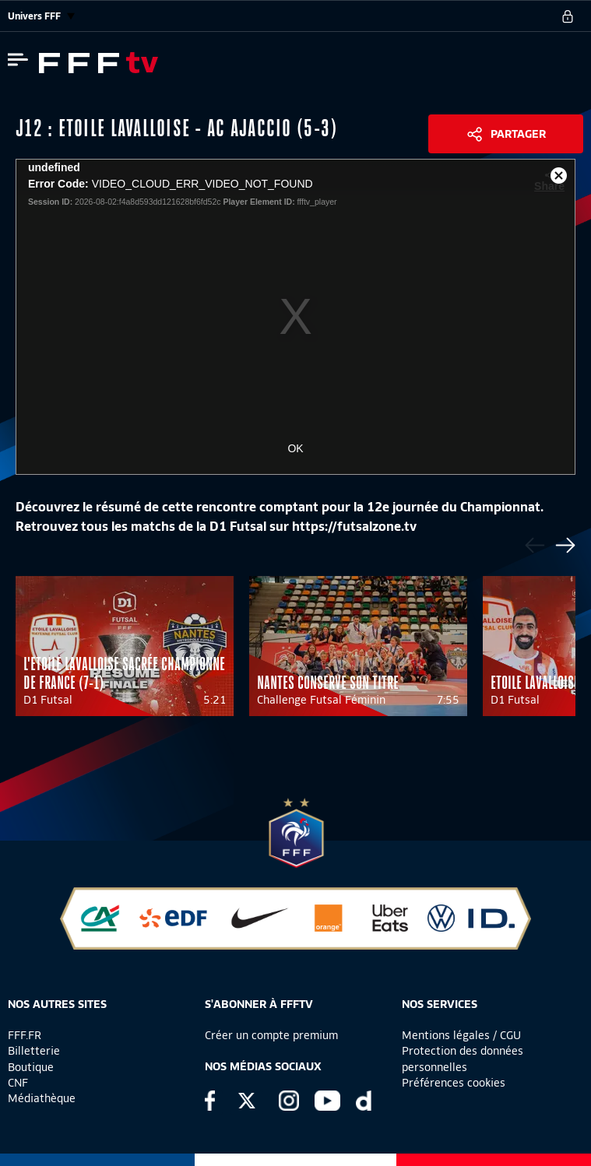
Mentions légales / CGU (461, 1035)
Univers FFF (41, 16)
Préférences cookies (453, 1082)
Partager (518, 134)
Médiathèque (42, 1098)
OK (295, 448)
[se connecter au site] (567, 16)
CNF (18, 1082)
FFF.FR (24, 1035)
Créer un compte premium (271, 1035)
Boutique (31, 1067)
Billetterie (34, 1051)
